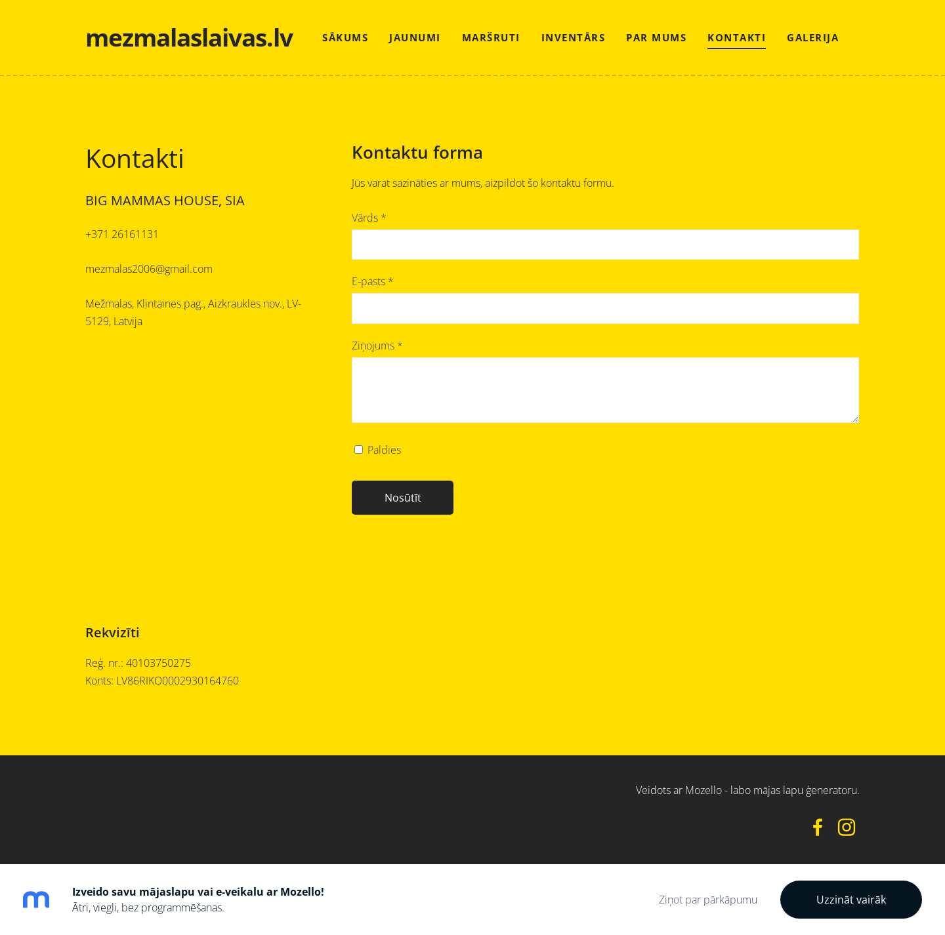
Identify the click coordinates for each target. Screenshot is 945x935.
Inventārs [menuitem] (573, 37)
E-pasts (373, 281)
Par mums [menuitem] (656, 37)
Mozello (703, 790)
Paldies (377, 450)
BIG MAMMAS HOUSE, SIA (165, 200)
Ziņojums (377, 345)
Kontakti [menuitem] (736, 37)
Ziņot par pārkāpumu (708, 899)
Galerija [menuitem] (813, 37)
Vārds (369, 217)
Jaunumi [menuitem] (415, 37)
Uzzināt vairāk (851, 899)
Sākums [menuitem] (345, 37)
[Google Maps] (205, 485)
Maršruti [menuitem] (491, 37)
